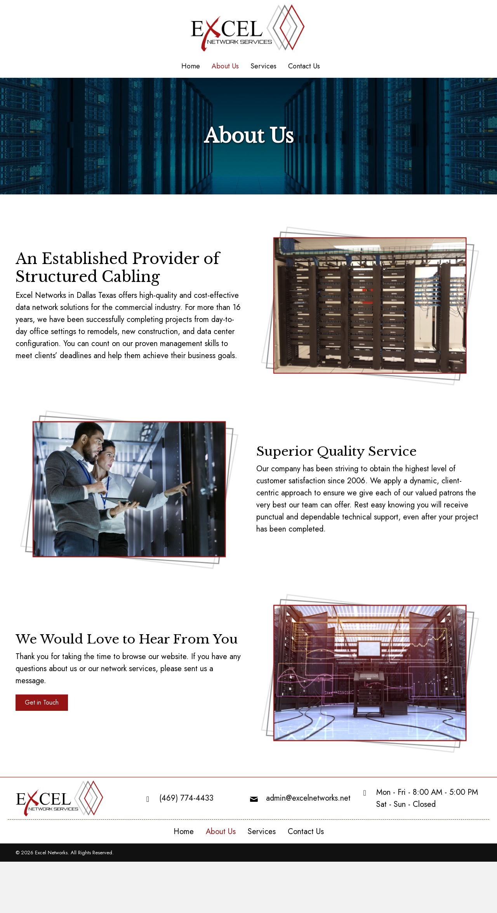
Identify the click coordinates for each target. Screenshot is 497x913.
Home (184, 831)
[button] (42, 702)
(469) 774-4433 (186, 798)
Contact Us (306, 831)
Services (262, 831)
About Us (221, 831)
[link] (191, 66)
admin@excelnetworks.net (308, 798)
